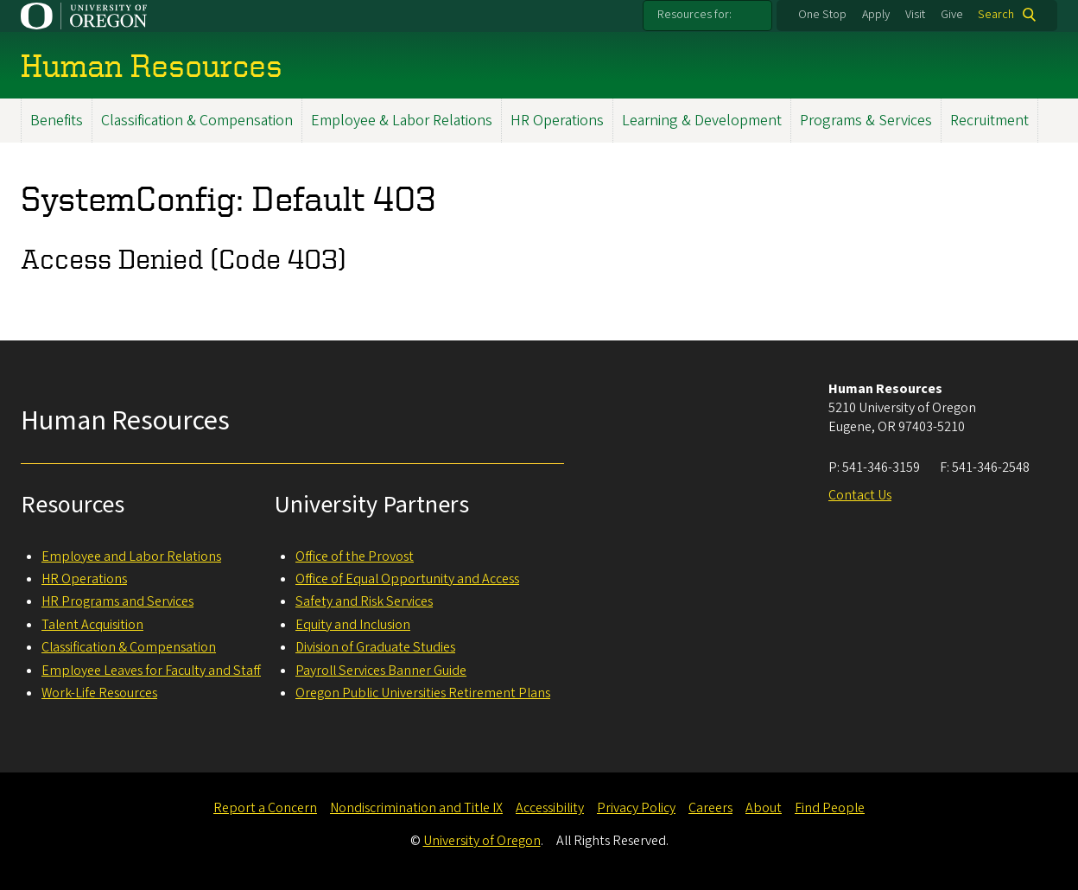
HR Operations (557, 120)
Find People (830, 807)
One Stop (822, 14)
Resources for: (694, 14)
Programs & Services (866, 120)
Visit (915, 14)
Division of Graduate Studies (375, 647)
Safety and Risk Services (364, 601)
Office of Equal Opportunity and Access (407, 578)
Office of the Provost (354, 556)
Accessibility (550, 807)
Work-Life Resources (99, 692)
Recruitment (989, 120)
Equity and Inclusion (352, 624)
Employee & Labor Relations (401, 120)
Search (996, 14)
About (763, 807)
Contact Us (859, 495)
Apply (876, 14)
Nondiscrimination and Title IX (416, 807)
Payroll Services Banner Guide (380, 670)
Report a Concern (265, 807)
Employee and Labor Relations (131, 556)
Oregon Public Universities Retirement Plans (422, 692)
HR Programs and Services (117, 601)
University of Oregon (482, 840)
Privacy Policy (636, 807)
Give (952, 14)
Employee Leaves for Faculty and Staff (151, 670)
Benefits (56, 120)
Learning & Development (702, 120)
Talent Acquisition (92, 624)
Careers (710, 807)
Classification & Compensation (197, 120)
